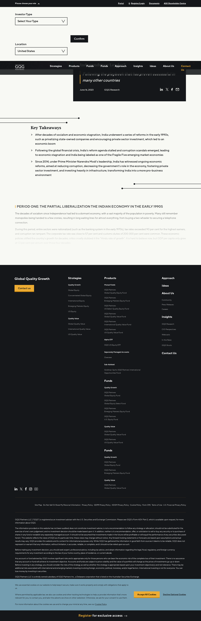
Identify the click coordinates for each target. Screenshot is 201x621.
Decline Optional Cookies (174, 594)
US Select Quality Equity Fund (117, 311)
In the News (166, 344)
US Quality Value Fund (114, 439)
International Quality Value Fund (118, 327)
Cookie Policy (101, 604)
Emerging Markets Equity (79, 310)
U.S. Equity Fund (111, 417)
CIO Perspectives (168, 334)
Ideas (153, 40)
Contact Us (186, 42)
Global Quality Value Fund (115, 319)
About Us (168, 40)
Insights (138, 40)
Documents (154, 3)
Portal (121, 3)
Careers (164, 314)
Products (74, 40)
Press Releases (167, 309)
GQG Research (167, 329)
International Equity (76, 305)
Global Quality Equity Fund (116, 297)
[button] (27, 3)
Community (166, 304)
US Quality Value (75, 337)
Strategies (56, 40)
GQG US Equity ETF (113, 346)
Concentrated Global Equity (80, 299)
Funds (90, 40)
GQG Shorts (166, 349)
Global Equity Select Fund (115, 402)
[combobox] (41, 21)
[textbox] (41, 21)
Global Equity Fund (112, 395)
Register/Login (138, 3)
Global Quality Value (77, 327)
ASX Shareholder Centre (175, 3)
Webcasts (165, 339)
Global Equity (74, 294)
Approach (120, 40)
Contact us (25, 294)
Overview (108, 358)
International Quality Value (79, 332)
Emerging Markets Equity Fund (117, 304)
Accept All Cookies (146, 594)
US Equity (72, 315)
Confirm (79, 21)
